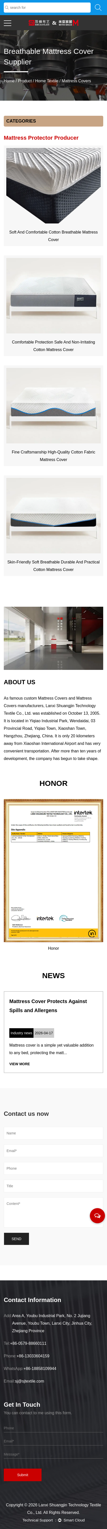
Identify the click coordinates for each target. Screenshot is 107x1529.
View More (19, 1064)
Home (9, 81)
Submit (22, 1475)
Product (25, 81)
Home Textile (46, 81)
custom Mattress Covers (45, 698)
